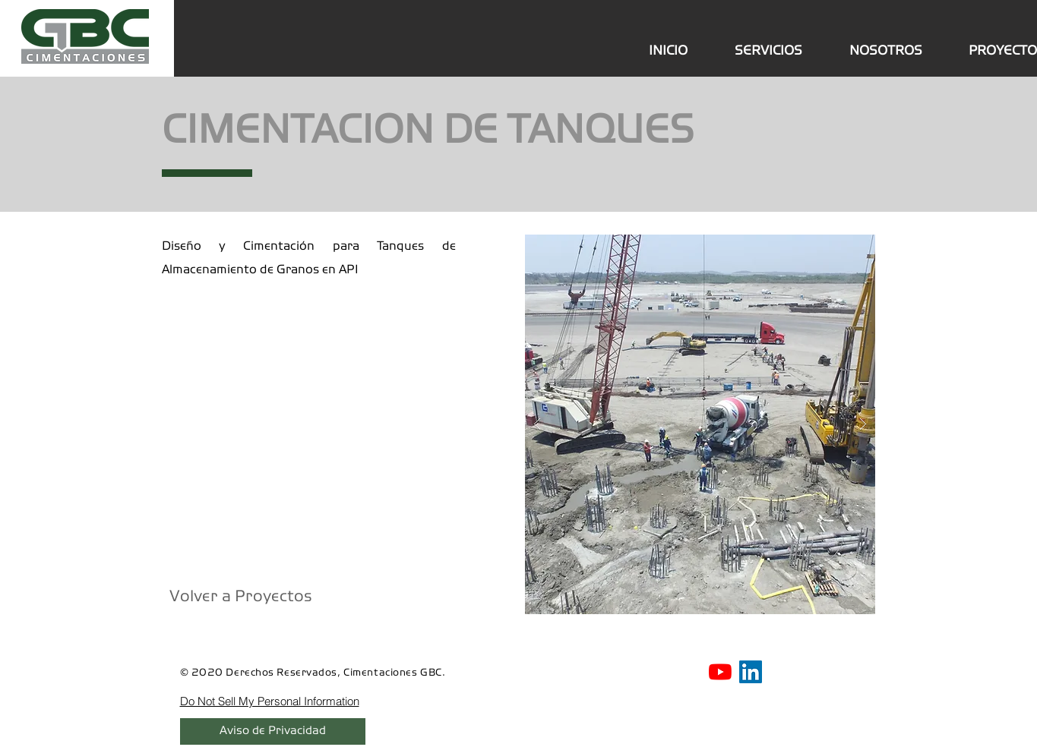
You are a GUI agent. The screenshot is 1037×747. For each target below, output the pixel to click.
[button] (700, 424)
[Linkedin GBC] (750, 671)
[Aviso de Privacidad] (272, 731)
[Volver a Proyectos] (241, 597)
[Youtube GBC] (720, 671)
